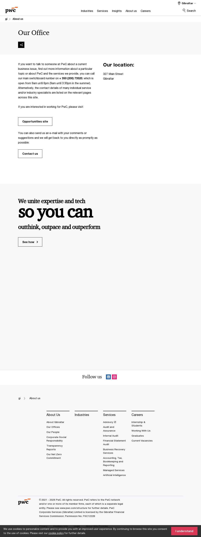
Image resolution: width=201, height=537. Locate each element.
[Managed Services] (114, 470)
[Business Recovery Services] (114, 451)
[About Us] (58, 415)
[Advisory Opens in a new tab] (114, 422)
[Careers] (133, 12)
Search (191, 10)
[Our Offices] (58, 427)
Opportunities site (35, 121)
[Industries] (74, 12)
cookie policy (56, 533)
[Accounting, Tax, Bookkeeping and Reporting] (114, 461)
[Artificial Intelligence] (114, 475)
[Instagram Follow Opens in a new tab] (114, 377)
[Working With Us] (143, 431)
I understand (184, 531)
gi (6, 18)
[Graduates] (143, 436)
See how (30, 242)
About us (17, 18)
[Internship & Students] (143, 423)
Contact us (30, 153)
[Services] (89, 12)
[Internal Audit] (114, 436)
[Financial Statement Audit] (114, 442)
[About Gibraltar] (58, 422)
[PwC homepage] (11, 9)
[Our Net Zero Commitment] (58, 456)
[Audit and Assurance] (114, 428)
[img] (21, 45)
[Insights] (104, 12)
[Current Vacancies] (143, 441)
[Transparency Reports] (58, 447)
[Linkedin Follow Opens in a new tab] (108, 377)
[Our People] (58, 432)
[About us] (118, 12)
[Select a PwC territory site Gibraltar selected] (187, 3)
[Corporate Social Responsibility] (58, 439)
